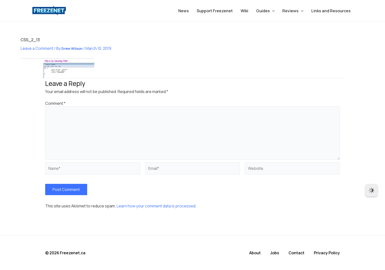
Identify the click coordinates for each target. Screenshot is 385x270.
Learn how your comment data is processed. (156, 206)
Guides (265, 11)
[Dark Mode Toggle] (371, 190)
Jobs (274, 253)
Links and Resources (331, 11)
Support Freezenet (215, 11)
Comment (55, 103)
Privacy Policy (327, 253)
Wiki (244, 11)
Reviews (292, 11)
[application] (272, 11)
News (183, 11)
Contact (296, 253)
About (255, 253)
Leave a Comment (37, 48)
